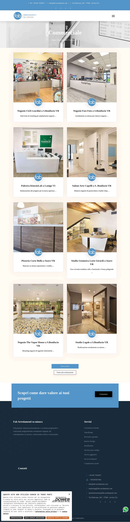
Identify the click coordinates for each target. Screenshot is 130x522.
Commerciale (73, 40)
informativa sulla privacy (46, 512)
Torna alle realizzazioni (65, 372)
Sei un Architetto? (90, 459)
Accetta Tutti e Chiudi (57, 518)
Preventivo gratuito (91, 437)
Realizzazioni (62, 40)
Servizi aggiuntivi (90, 455)
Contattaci (104, 394)
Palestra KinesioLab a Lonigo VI (38, 185)
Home (54, 40)
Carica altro (65, 366)
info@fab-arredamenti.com (58, 3)
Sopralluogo (88, 432)
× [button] (69, 494)
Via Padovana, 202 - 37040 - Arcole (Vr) (84, 3)
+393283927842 (95, 480)
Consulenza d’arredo (91, 428)
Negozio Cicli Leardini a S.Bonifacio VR (38, 111)
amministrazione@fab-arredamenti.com (103, 493)
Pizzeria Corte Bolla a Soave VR (38, 260)
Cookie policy (79, 518)
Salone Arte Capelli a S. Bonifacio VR (91, 185)
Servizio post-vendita (91, 450)
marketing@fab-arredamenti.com (100, 489)
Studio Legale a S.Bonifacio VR (91, 342)
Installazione (88, 446)
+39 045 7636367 (95, 475)
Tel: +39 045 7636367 (37, 3)
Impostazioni (16, 518)
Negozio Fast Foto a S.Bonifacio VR (91, 111)
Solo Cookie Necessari (34, 518)
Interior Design (89, 441)
